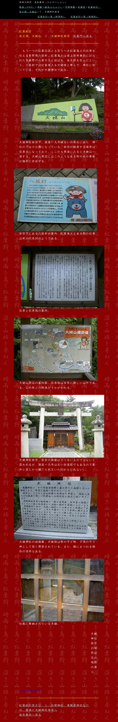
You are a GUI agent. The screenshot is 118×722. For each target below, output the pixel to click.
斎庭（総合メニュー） (50, 7)
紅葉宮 (82, 7)
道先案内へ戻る (30, 714)
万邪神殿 (70, 7)
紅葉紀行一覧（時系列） (52, 16)
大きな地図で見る (30, 690)
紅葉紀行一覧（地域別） (85, 16)
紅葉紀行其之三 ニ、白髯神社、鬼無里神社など (54, 705)
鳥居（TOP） (27, 7)
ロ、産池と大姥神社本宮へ (38, 710)
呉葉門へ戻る (82, 36)
